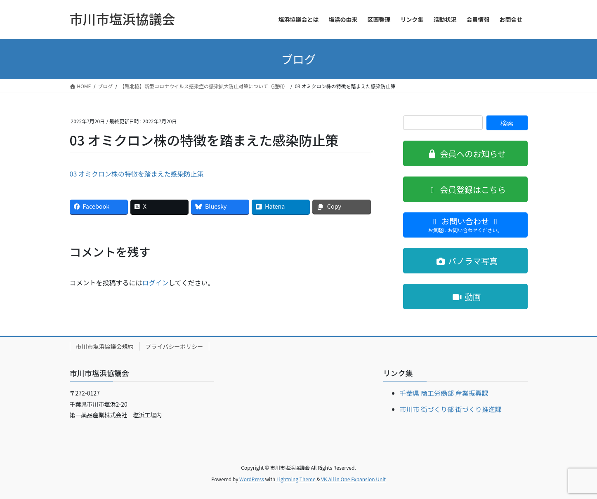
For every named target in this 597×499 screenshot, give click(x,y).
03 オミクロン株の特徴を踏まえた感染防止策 (137, 174)
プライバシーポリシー (174, 346)
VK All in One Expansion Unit (353, 479)
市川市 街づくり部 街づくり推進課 (451, 409)
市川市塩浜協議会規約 (105, 346)
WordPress (251, 479)
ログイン (155, 282)
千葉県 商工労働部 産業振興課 (444, 393)
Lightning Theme (296, 479)
